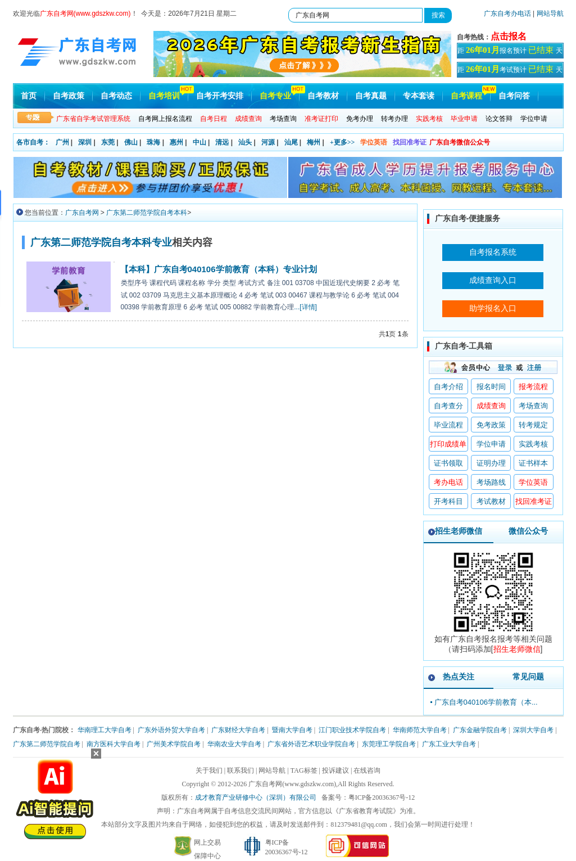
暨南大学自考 (292, 730)
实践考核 (533, 444)
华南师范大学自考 (420, 730)
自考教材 (323, 96)
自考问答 (514, 96)
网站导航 (550, 13)
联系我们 (240, 770)
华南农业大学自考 (234, 744)
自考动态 (116, 96)
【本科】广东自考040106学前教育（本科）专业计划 (218, 269)
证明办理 (491, 463)
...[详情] (305, 307)
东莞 (108, 142)
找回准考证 (410, 142)
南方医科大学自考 (113, 744)
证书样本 (533, 463)
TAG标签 (304, 770)
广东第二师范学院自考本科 (146, 213)
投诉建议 (335, 770)
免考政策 (491, 425)
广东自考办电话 (507, 13)
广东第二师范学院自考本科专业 (101, 242)
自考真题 (371, 96)
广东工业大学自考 (449, 744)
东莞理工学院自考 (389, 744)
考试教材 (491, 501)
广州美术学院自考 (174, 744)
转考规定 (533, 425)
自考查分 (448, 406)
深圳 (85, 142)
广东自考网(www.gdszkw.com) (292, 784)
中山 (199, 142)
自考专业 (275, 96)
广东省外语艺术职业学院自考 (311, 744)
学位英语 (373, 142)
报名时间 (491, 386)
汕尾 (291, 142)
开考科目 (448, 501)
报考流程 (533, 386)
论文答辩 (499, 119)
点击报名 (509, 36)
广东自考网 (82, 213)
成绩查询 (491, 406)
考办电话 (448, 482)
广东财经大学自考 (238, 730)
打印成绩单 (448, 444)
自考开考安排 (219, 96)
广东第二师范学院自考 (46, 744)
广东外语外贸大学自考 (171, 730)
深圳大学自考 (533, 730)
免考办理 (359, 119)
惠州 (176, 142)
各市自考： (33, 142)
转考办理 (394, 119)
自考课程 (466, 96)
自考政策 (68, 96)
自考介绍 (448, 386)
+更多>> (342, 142)
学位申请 (533, 119)
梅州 (313, 142)
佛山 (131, 142)
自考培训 (164, 96)
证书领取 (448, 463)
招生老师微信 (458, 530)
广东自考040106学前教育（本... (486, 702)
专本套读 (418, 96)
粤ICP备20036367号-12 (381, 797)
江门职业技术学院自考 (352, 730)
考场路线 (491, 482)
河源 (268, 142)
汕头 (245, 142)
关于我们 (209, 770)
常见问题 (528, 676)
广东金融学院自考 (480, 730)
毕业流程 (448, 425)
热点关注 (458, 676)
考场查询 (283, 119)
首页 (29, 96)
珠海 (153, 142)
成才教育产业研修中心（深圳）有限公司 (255, 797)
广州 (62, 142)
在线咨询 (366, 770)
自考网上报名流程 (165, 119)
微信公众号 (528, 530)
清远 (222, 142)
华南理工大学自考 (104, 730)
